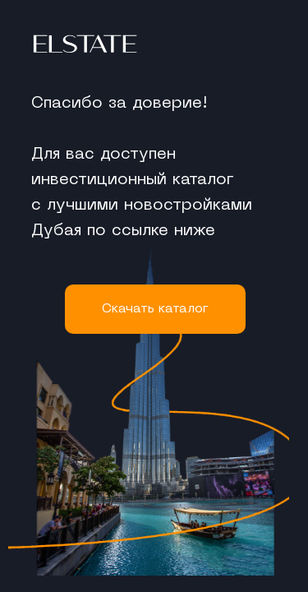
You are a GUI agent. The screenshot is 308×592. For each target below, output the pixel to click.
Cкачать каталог (155, 309)
